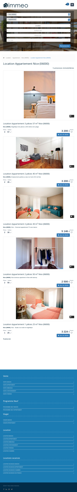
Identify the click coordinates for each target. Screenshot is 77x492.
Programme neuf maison (10, 407)
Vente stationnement (9, 390)
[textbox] (17, 14)
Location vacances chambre (11, 470)
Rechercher (64, 46)
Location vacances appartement (13, 467)
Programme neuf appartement (12, 409)
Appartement (16, 58)
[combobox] (39, 14)
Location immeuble (9, 442)
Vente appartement (9, 384)
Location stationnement (10, 445)
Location (8, 58)
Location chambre (8, 451)
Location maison (8, 436)
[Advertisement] (19, 355)
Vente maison (7, 382)
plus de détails (63, 134)
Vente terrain (7, 394)
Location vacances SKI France (12, 473)
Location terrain (8, 448)
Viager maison (7, 420)
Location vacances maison (11, 464)
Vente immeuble (8, 388)
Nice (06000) (25, 58)
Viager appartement (9, 423)
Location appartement (10, 438)
